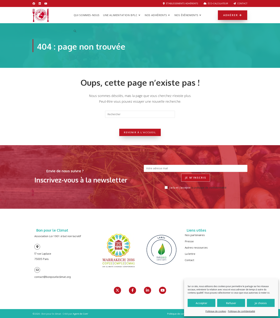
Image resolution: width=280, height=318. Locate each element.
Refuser (231, 303)
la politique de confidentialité (208, 187)
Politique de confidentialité (241, 311)
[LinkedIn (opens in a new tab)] (40, 3)
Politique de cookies (216, 311)
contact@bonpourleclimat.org (52, 277)
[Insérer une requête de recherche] (140, 114)
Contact (240, 3)
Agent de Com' (80, 313)
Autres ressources (196, 247)
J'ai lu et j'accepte (195, 187)
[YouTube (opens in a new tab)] (46, 3)
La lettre (190, 254)
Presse (189, 241)
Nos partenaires (195, 235)
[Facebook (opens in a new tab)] (35, 3)
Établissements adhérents (180, 3)
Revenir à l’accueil (140, 132)
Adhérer (232, 15)
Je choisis (261, 303)
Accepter (201, 303)
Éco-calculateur (216, 3)
